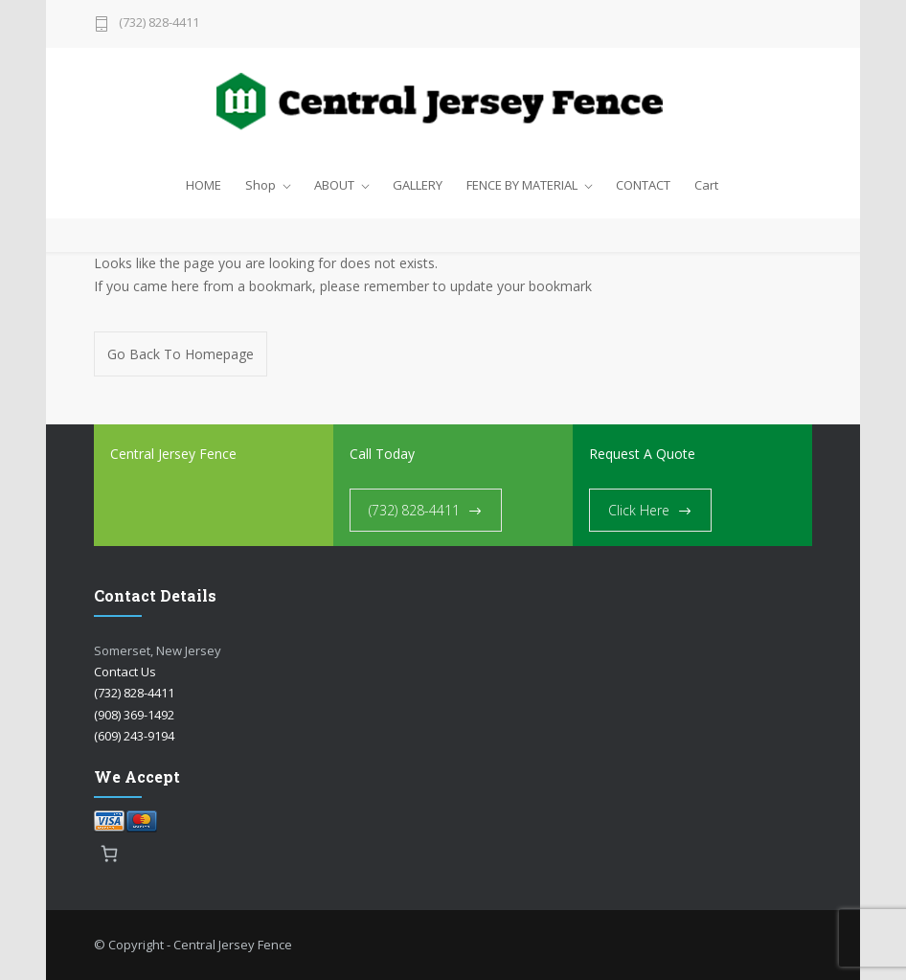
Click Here (638, 510)
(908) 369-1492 (134, 714)
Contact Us (125, 671)
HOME (203, 185)
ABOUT (334, 185)
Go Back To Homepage (180, 354)
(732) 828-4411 (159, 23)
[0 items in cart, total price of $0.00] (109, 853)
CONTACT (643, 185)
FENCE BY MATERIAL (522, 185)
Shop (260, 185)
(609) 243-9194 (134, 735)
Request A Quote (642, 453)
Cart (706, 185)
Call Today (382, 453)
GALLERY (417, 185)
